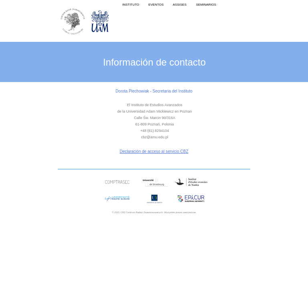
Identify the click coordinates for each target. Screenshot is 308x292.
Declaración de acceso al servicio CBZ (154, 151)
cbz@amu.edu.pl (154, 137)
